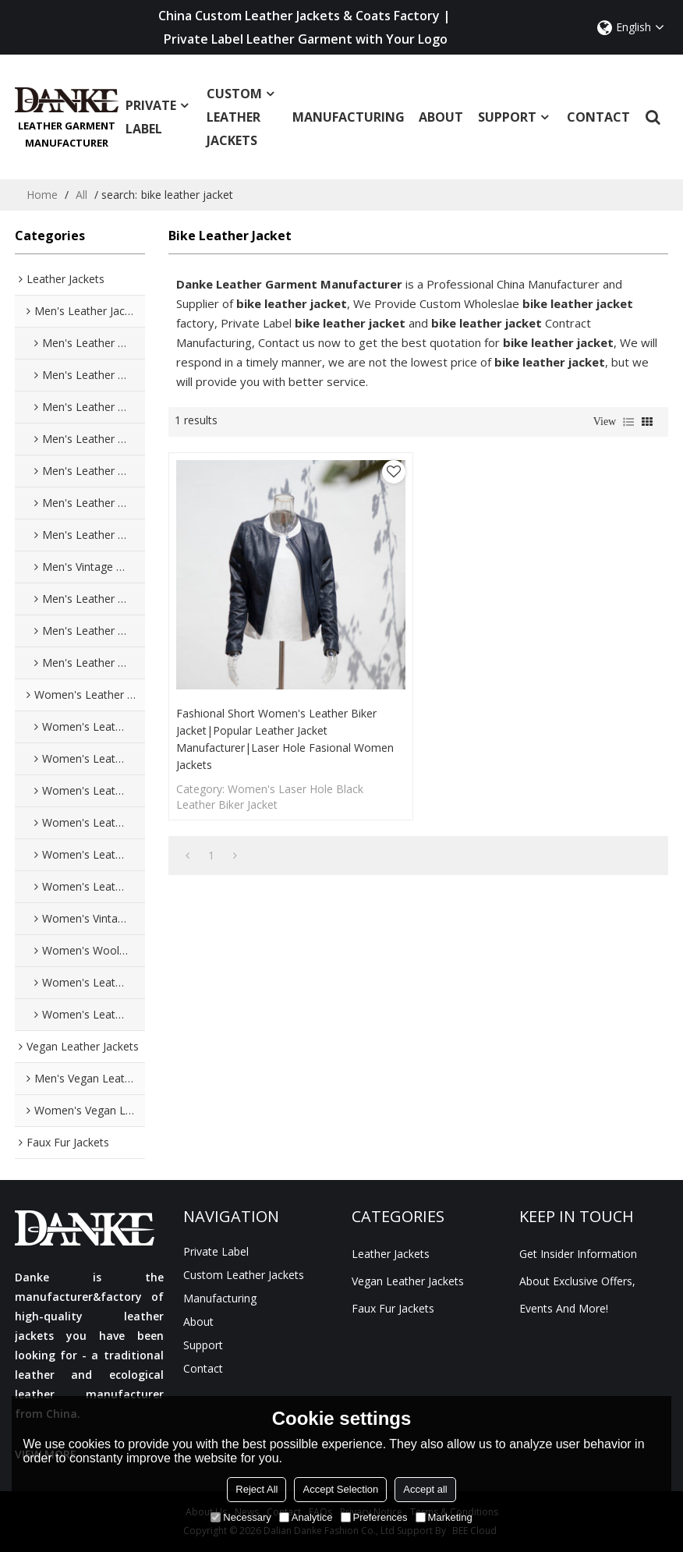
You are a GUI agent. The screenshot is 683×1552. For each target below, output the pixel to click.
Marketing (444, 1517)
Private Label (159, 120)
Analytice (306, 1517)
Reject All (256, 1489)
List (628, 422)
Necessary (241, 1517)
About (441, 120)
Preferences (374, 1517)
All (81, 194)
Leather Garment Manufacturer (66, 134)
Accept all (425, 1489)
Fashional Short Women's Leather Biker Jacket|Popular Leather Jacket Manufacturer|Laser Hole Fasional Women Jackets (285, 739)
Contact (598, 120)
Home (42, 194)
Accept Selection (340, 1489)
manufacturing (348, 120)
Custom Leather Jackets (242, 120)
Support (515, 120)
